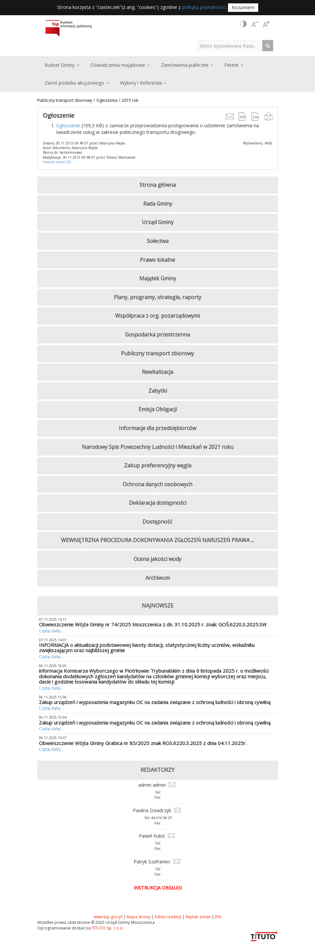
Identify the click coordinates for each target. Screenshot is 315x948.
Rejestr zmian (198, 917)
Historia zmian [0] (57, 162)
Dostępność (157, 521)
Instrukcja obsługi (158, 888)
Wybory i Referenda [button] (143, 83)
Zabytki (157, 390)
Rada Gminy (157, 203)
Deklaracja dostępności (157, 502)
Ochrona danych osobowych (157, 484)
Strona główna (158, 184)
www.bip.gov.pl (108, 917)
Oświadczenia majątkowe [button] (120, 65)
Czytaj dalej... (51, 631)
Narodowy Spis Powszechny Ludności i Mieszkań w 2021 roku (158, 447)
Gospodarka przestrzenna (157, 334)
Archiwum (157, 577)
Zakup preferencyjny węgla (157, 465)
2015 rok (130, 100)
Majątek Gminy (157, 278)
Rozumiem (243, 7)
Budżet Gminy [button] (62, 65)
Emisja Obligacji (158, 409)
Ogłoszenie (68, 125)
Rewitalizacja (157, 371)
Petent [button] (233, 65)
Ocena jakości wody (157, 559)
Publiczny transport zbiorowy (64, 100)
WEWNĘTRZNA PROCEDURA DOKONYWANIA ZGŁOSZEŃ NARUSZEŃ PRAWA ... (157, 540)
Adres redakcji (167, 917)
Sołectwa (158, 241)
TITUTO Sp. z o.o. (107, 928)
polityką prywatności (204, 7)
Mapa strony (138, 917)
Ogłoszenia (106, 100)
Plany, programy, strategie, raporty (157, 297)
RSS (218, 917)
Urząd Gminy (157, 222)
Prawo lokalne (157, 259)
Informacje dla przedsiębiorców (157, 428)
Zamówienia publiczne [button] (187, 65)
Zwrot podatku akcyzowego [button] (77, 83)
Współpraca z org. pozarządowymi (157, 315)
